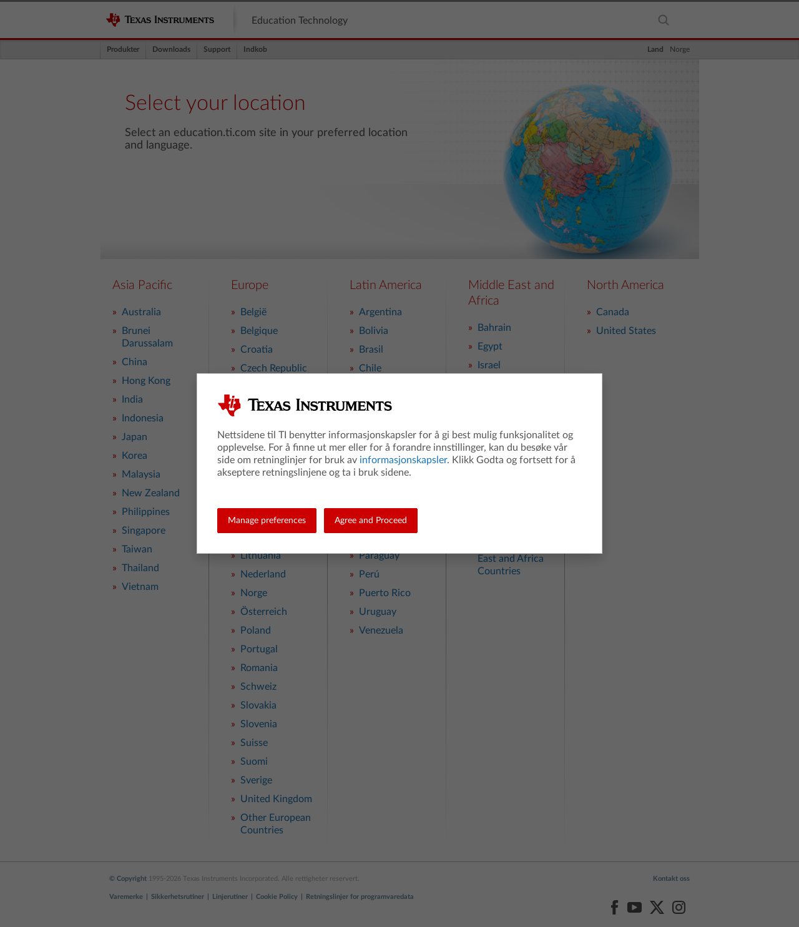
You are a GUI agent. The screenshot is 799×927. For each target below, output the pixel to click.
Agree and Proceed (371, 520)
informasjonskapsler (403, 460)
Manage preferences (267, 520)
